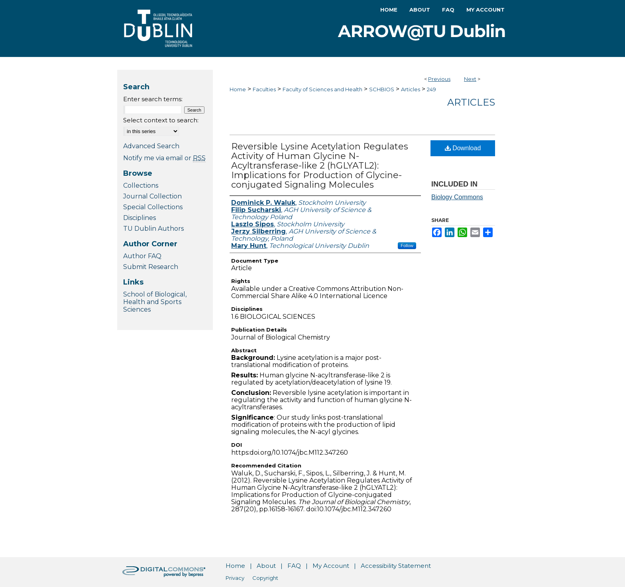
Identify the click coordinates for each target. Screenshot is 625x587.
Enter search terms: (153, 99)
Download (463, 148)
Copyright (265, 578)
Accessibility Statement (396, 565)
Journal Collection (152, 196)
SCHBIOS (381, 89)
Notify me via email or (164, 158)
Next (470, 79)
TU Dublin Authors (153, 228)
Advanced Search (151, 146)
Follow (407, 245)
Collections (140, 185)
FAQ (294, 565)
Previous (439, 79)
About (266, 565)
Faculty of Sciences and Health (322, 89)
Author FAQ (142, 256)
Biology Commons (457, 197)
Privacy (235, 578)
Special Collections (153, 207)
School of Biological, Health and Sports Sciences (155, 302)
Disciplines (139, 218)
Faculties (264, 89)
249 (431, 89)
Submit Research (150, 267)
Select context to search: (161, 120)
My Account (330, 565)
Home (238, 89)
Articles (410, 89)
